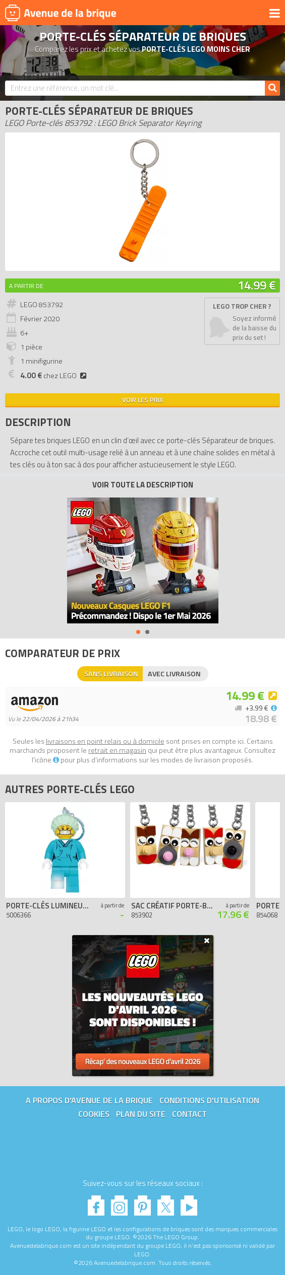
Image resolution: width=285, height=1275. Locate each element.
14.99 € (257, 285)
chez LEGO (54, 375)
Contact (189, 1114)
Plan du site (140, 1114)
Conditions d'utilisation (209, 1100)
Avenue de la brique (60, 12)
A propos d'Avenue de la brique (89, 1100)
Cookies (93, 1114)
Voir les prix (142, 400)
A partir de (26, 286)
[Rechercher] (272, 88)
